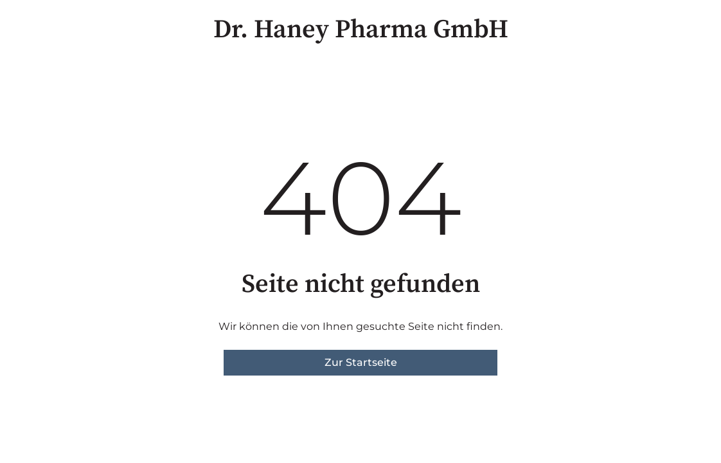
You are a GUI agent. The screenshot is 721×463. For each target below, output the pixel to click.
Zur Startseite (361, 362)
